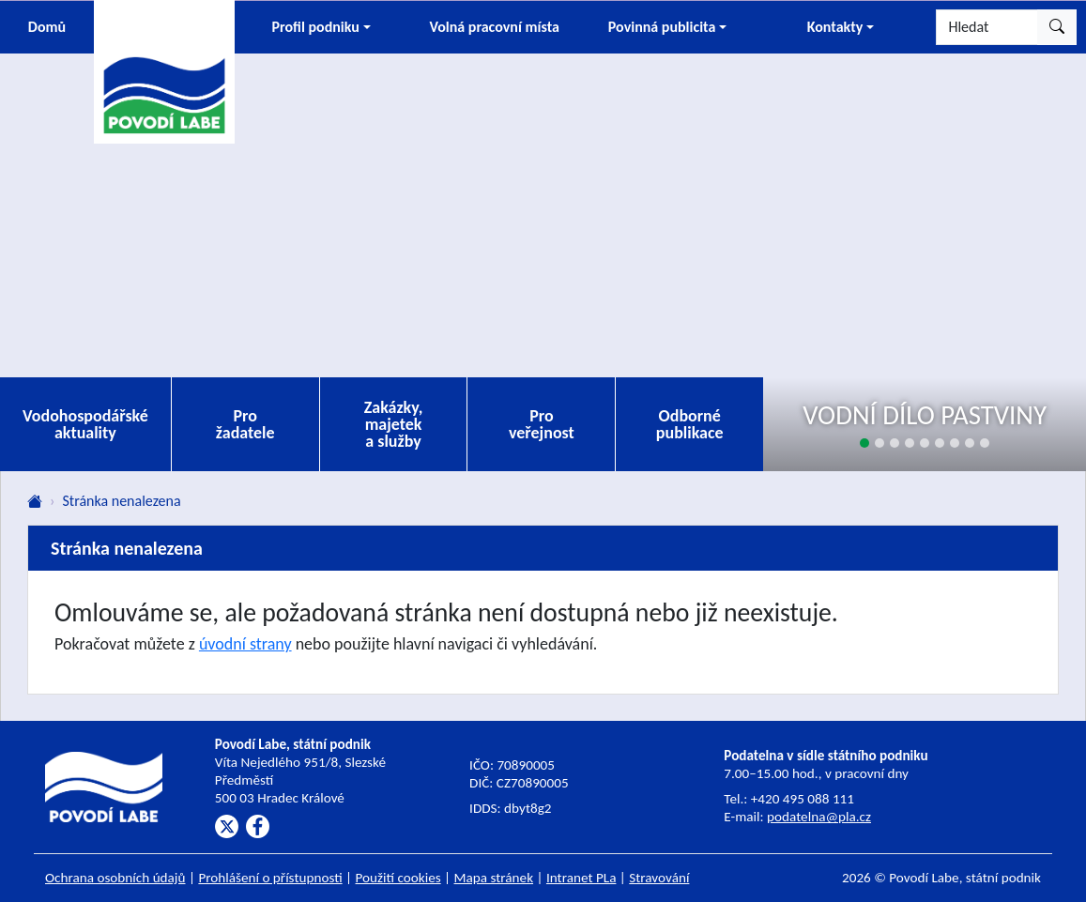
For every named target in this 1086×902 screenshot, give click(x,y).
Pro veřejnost (541, 424)
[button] (321, 27)
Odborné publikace (690, 424)
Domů (47, 27)
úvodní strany (245, 644)
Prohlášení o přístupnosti (270, 877)
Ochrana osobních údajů (115, 877)
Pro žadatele (245, 424)
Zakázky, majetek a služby (393, 424)
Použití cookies (398, 877)
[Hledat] (987, 27)
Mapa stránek (494, 877)
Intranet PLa (581, 877)
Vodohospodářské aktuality (85, 424)
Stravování (659, 877)
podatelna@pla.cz (819, 816)
